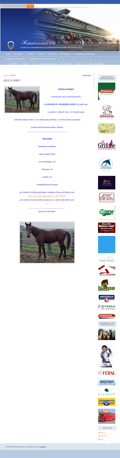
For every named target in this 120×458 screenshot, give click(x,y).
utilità (41, 54)
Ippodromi (65, 54)
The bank (29, 69)
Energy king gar (13, 69)
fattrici (13, 64)
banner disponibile (56, 69)
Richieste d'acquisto (15, 59)
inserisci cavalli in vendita (42, 59)
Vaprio (40, 69)
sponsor (52, 54)
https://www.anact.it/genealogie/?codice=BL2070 (47, 196)
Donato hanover (95, 64)
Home (7, 54)
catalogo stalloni (48, 64)
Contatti (30, 54)
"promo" (25, 64)
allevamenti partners (84, 54)
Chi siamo (18, 54)
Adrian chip (66, 64)
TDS (34, 64)
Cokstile (79, 64)
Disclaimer (43, 447)
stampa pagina (86, 75)
